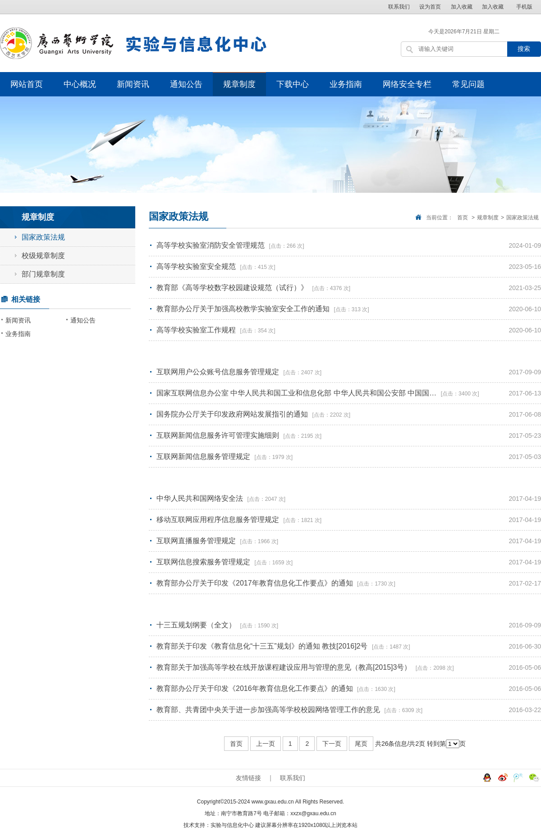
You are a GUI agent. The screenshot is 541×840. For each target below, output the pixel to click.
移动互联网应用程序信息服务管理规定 (218, 519)
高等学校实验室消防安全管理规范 (211, 245)
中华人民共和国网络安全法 (200, 498)
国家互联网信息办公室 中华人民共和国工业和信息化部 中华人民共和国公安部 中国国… (297, 393)
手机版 (524, 7)
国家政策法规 (522, 217)
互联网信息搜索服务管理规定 (204, 562)
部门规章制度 (43, 274)
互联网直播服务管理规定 (197, 541)
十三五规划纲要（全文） (197, 625)
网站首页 (26, 84)
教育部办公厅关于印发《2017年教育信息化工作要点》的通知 (255, 583)
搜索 (524, 48)
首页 (462, 217)
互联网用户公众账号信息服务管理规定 (218, 372)
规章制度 (239, 84)
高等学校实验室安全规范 (197, 266)
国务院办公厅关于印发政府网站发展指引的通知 (233, 414)
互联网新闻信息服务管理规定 (204, 456)
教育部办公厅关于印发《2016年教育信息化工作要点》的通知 (255, 688)
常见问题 (468, 84)
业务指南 (346, 84)
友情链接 (248, 777)
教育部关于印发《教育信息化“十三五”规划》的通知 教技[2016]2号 (263, 646)
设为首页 (430, 7)
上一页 (265, 743)
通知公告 (186, 84)
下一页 (331, 743)
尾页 (361, 743)
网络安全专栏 (407, 84)
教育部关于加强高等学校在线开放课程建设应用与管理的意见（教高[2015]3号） (284, 667)
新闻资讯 (133, 84)
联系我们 (399, 7)
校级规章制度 (43, 255)
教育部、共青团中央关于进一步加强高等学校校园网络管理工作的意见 (269, 709)
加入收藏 (461, 7)
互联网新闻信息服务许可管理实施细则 (218, 435)
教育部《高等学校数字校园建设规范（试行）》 (233, 287)
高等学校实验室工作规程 (197, 330)
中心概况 (80, 84)
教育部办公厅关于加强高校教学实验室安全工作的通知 (243, 309)
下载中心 (292, 84)
